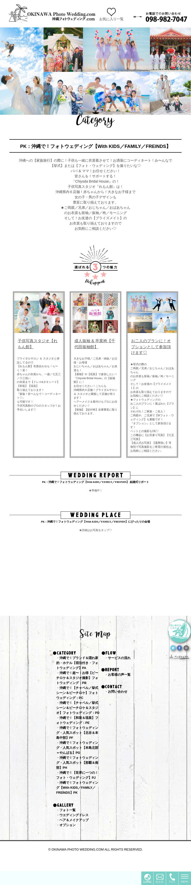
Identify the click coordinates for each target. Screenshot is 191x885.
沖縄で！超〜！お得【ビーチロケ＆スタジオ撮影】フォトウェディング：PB (78, 679)
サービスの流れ (120, 658)
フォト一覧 (68, 822)
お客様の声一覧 (120, 675)
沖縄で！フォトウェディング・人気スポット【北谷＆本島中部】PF (78, 742)
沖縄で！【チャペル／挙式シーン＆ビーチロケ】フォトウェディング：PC (78, 694)
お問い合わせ (118, 692)
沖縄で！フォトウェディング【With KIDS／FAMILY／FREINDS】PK (78, 799)
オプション (68, 838)
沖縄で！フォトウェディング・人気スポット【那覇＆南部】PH (78, 773)
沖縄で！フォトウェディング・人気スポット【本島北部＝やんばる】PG (78, 757)
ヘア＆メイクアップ (75, 833)
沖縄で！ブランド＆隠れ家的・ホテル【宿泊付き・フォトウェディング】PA (78, 663)
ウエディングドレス (75, 828)
